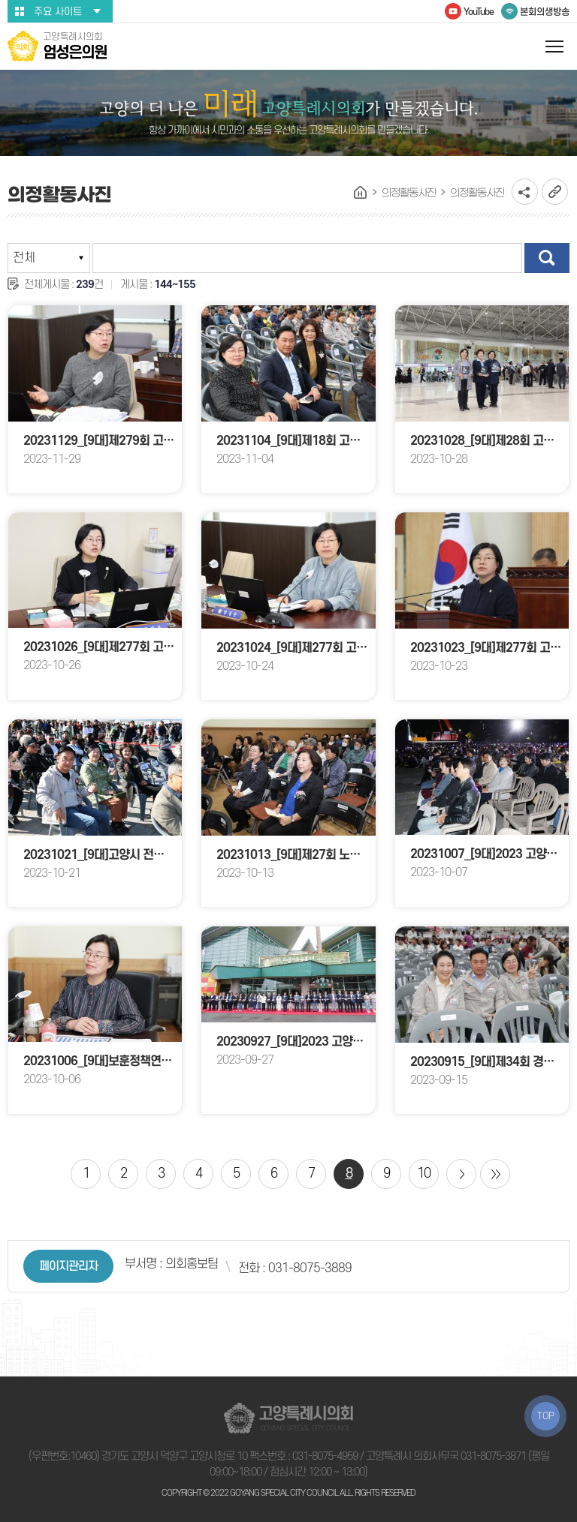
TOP (545, 1416)
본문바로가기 (0, 0)
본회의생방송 (544, 12)
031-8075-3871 (493, 1456)
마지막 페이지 (495, 1174)
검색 (546, 258)
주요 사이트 (58, 11)
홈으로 (360, 193)
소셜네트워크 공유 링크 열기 (525, 192)
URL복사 (555, 192)
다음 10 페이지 (461, 1174)
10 (423, 1173)
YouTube (479, 12)
